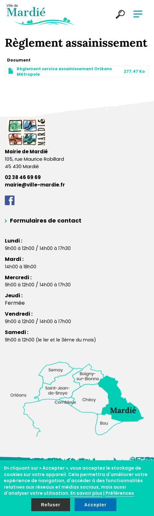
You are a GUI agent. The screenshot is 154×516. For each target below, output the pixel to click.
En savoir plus (86, 493)
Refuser (50, 504)
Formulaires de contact (45, 220)
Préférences (119, 493)
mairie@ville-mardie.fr (35, 184)
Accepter (95, 504)
